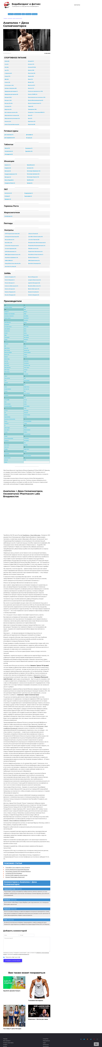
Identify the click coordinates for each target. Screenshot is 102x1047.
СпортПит (10, 14)
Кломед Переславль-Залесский (15, 877)
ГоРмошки (28, 14)
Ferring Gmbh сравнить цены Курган (16, 875)
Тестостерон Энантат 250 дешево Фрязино (18, 871)
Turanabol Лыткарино (35, 1000)
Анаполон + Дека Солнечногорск (15, 18)
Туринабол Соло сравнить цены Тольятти (17, 867)
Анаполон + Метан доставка (38, 1019)
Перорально (17, 14)
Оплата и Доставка (8, 1042)
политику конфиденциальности (21, 954)
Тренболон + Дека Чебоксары (31, 535)
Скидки (5, 1044)
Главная (5, 18)
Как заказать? (6, 1040)
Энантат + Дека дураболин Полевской (14, 820)
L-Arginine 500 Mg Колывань (13, 873)
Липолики (34, 14)
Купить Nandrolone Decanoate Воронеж (17, 869)
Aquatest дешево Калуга (11, 991)
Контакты (77, 4)
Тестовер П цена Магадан (12, 1028)
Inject (23, 14)
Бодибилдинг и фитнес (26, 4)
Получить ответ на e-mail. (13, 957)
